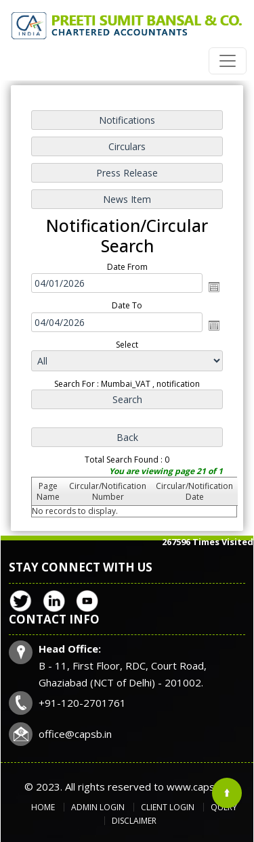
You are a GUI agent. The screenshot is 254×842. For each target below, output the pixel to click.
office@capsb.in (75, 734)
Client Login (167, 807)
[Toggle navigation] (228, 60)
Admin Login (98, 807)
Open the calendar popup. (213, 287)
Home (43, 807)
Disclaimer (134, 820)
